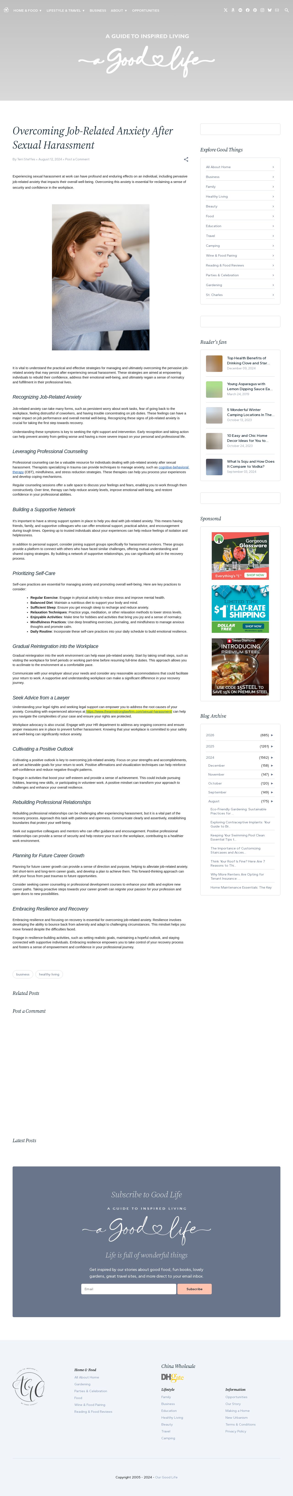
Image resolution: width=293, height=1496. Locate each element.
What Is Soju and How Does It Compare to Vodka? (250, 464)
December (216, 765)
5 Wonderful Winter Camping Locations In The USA (249, 412)
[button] (186, 159)
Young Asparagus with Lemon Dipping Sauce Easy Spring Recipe (250, 386)
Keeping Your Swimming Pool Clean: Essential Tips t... (238, 837)
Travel (210, 236)
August (214, 801)
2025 (210, 746)
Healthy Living (217, 196)
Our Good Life (166, 1477)
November (216, 774)
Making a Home (237, 1411)
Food (210, 216)
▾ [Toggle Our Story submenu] (126, 10)
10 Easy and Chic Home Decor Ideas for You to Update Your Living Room (248, 438)
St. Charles (214, 295)
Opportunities (145, 10)
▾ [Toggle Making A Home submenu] (40, 10)
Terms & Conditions (240, 1424)
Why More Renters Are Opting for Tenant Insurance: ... (237, 876)
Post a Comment (77, 159)
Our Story (233, 1404)
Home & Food (26, 10)
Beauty (211, 206)
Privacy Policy (235, 1431)
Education (213, 226)
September (217, 792)
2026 (210, 735)
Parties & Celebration (222, 275)
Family (211, 187)
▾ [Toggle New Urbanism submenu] (83, 10)
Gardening (214, 285)
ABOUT (117, 10)
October (215, 783)
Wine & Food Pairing (221, 255)
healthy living (49, 974)
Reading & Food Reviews (225, 265)
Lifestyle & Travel (64, 10)
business (23, 974)
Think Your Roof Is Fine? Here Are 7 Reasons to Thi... (238, 863)
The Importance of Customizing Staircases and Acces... (235, 850)
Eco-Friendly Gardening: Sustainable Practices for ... (238, 811)
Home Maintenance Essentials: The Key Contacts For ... (241, 889)
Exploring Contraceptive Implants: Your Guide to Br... (240, 824)
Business (98, 10)
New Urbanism (236, 1417)
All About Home (218, 167)
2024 (210, 757)
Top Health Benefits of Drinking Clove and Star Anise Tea (247, 360)
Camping (213, 246)
